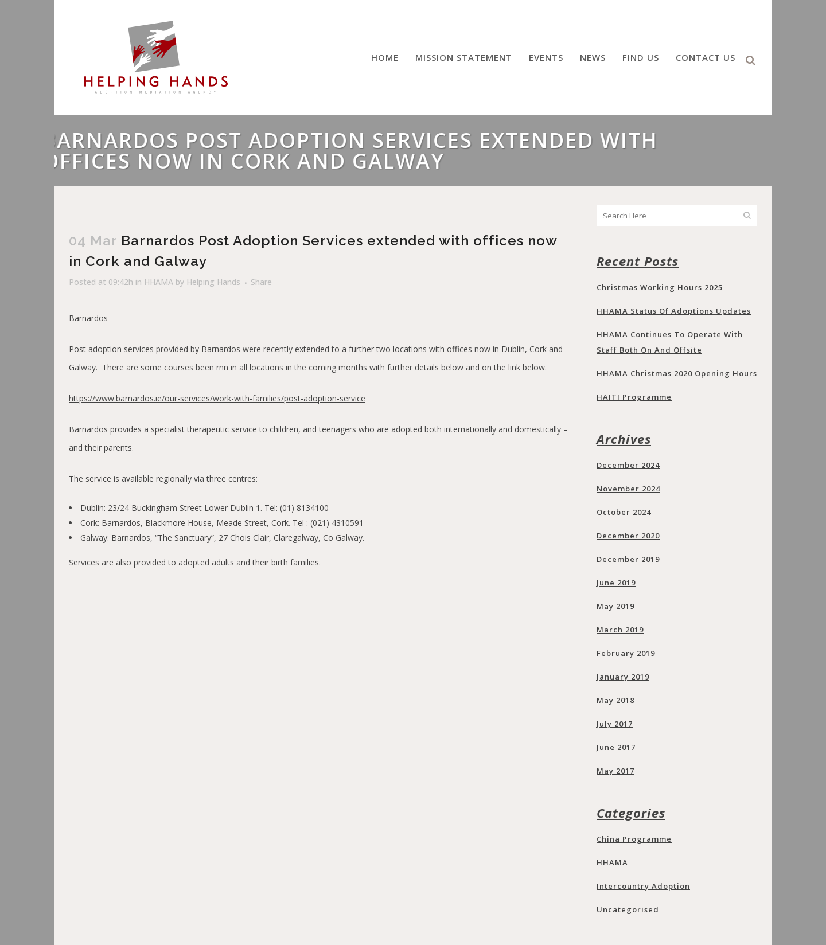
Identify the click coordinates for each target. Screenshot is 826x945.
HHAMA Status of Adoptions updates (674, 311)
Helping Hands (213, 281)
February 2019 (626, 653)
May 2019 (615, 606)
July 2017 (615, 723)
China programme (634, 839)
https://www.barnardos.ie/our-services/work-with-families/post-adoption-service (217, 398)
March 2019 (620, 629)
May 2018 (615, 700)
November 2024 (628, 488)
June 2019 (616, 582)
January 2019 (623, 676)
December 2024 (628, 465)
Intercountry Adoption (643, 886)
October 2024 (624, 512)
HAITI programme (634, 397)
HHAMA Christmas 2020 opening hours (677, 373)
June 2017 (616, 747)
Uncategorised (628, 909)
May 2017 (615, 771)
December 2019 (628, 559)
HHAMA (158, 281)
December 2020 (628, 535)
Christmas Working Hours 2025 (660, 287)
